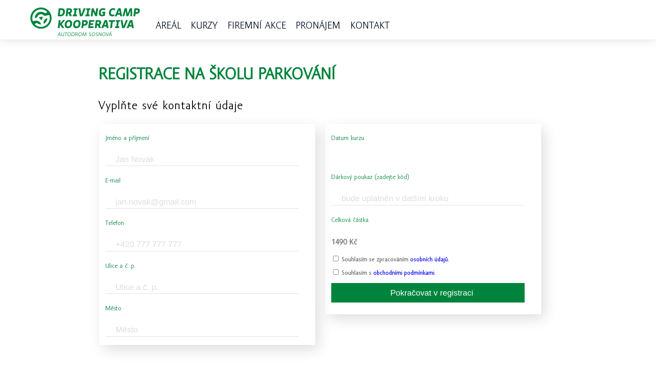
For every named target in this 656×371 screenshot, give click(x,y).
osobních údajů (429, 259)
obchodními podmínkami (403, 273)
